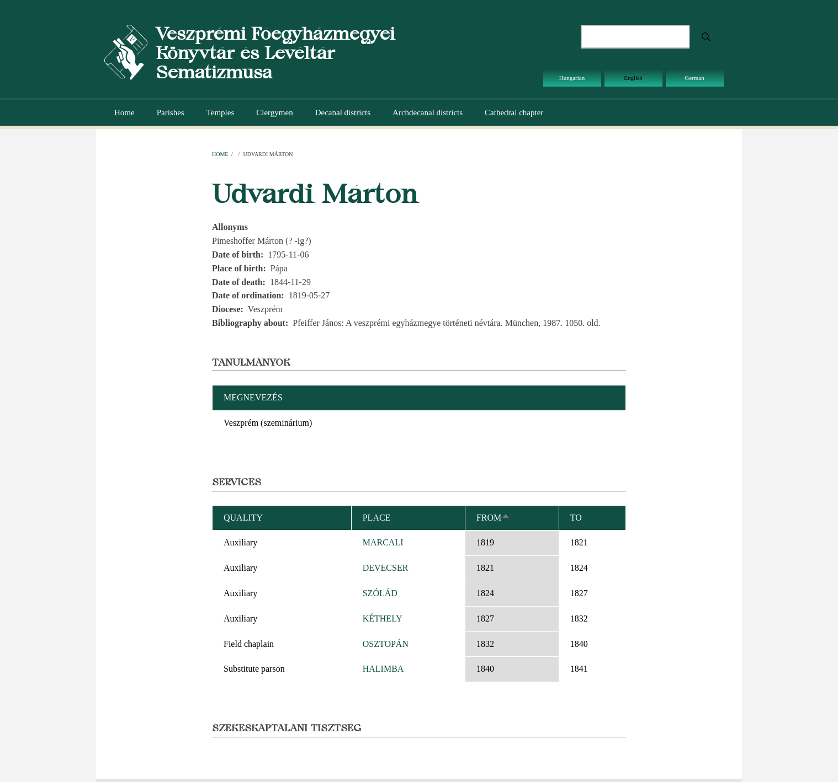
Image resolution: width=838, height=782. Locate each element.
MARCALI (383, 542)
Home (124, 112)
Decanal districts (342, 112)
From (493, 517)
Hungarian (572, 77)
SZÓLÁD (380, 593)
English (633, 77)
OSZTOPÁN (386, 644)
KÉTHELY (382, 618)
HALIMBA (383, 668)
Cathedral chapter (514, 112)
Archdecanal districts (428, 112)
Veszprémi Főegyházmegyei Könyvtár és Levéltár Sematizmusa (275, 53)
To (576, 517)
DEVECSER (386, 567)
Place (377, 517)
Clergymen (274, 112)
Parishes (170, 112)
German (694, 77)
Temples (220, 112)
